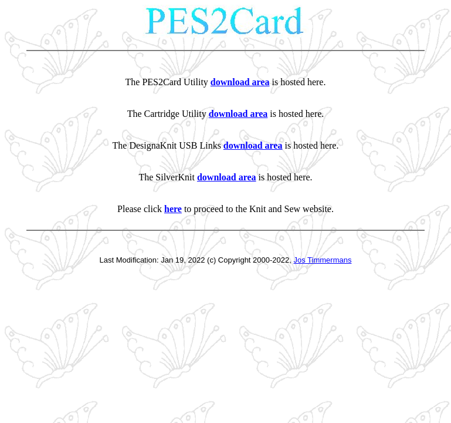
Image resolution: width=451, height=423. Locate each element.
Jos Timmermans (323, 260)
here (173, 209)
